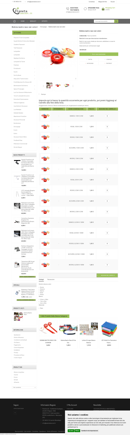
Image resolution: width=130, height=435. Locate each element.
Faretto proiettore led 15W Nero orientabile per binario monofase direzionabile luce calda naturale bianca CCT (27, 163)
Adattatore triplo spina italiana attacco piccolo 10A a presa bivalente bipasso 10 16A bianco (28, 292)
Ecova (15, 377)
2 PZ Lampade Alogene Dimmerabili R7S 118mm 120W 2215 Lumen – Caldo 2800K (28, 193)
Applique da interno (19, 58)
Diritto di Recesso (19, 337)
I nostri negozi (18, 357)
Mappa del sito (102, 1)
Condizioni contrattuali (20, 340)
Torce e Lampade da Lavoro (22, 96)
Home (15, 21)
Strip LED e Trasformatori (21, 78)
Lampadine (17, 51)
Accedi (113, 1)
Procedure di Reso (19, 355)
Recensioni (50, 279)
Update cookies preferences (8, 434)
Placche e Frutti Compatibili (21, 37)
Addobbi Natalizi (18, 113)
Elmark (16, 380)
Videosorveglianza (19, 102)
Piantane (16, 65)
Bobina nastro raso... (28, 313)
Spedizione (17, 335)
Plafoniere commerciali (20, 143)
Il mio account (72, 405)
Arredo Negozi (18, 147)
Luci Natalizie (17, 109)
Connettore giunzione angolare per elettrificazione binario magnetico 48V (27, 221)
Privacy (16, 352)
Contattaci (92, 1)
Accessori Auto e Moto (20, 137)
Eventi (15, 130)
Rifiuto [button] (77, 430)
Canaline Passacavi (19, 44)
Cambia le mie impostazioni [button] (89, 430)
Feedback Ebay (18, 140)
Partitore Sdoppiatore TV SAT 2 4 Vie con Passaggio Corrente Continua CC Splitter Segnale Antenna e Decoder (27, 250)
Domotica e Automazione (21, 99)
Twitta (89, 59)
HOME (23, 21)
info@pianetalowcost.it (33, 1)
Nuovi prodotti (19, 155)
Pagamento (17, 345)
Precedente (43, 86)
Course (16, 374)
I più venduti (27, 431)
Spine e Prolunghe (19, 89)
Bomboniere (17, 123)
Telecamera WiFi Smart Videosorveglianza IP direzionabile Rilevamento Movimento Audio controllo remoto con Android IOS (28, 266)
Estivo (15, 133)
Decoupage (17, 126)
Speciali (16, 285)
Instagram (89, 63)
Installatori (17, 350)
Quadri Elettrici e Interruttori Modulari (24, 41)
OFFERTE (44, 21)
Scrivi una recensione (98, 54)
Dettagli (41, 279)
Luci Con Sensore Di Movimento (23, 92)
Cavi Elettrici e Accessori (21, 106)
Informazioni (18, 330)
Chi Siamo (17, 342)
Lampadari (17, 54)
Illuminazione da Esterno (21, 85)
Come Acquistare (19, 347)
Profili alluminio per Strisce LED (23, 82)
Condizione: (83, 35)
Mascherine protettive (20, 116)
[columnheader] (45, 109)
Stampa (43, 94)
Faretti (15, 72)
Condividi (108, 59)
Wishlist (33, 21)
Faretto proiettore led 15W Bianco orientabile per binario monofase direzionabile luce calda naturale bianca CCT (27, 179)
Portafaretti (17, 68)
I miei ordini (70, 409)
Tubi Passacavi (18, 48)
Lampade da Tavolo (19, 61)
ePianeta (16, 382)
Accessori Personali (19, 120)
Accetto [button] (71, 430)
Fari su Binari (17, 75)
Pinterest (108, 63)
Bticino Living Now (19, 372)
